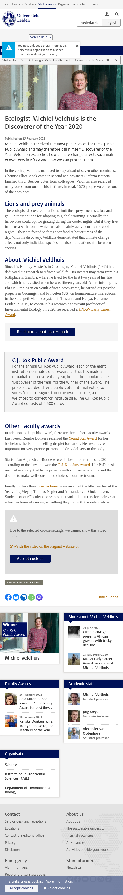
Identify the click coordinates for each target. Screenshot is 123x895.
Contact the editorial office (24, 835)
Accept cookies (30, 558)
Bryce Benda (108, 597)
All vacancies (75, 842)
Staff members (47, 4)
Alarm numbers (16, 867)
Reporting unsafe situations (25, 874)
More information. (59, 881)
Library (94, 4)
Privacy (10, 842)
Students (30, 4)
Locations (12, 828)
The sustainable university (85, 828)
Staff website (10, 60)
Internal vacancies (79, 835)
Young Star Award (83, 438)
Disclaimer (12, 849)
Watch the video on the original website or (46, 546)
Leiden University (12, 4)
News (28, 60)
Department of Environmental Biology (28, 790)
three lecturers (48, 486)
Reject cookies (58, 888)
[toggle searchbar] (117, 14)
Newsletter (74, 867)
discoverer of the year (24, 582)
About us (73, 821)
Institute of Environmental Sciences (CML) (25, 776)
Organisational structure (72, 4)
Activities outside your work (87, 849)
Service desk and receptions (25, 821)
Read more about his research (42, 331)
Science (11, 764)
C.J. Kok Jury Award (74, 465)
